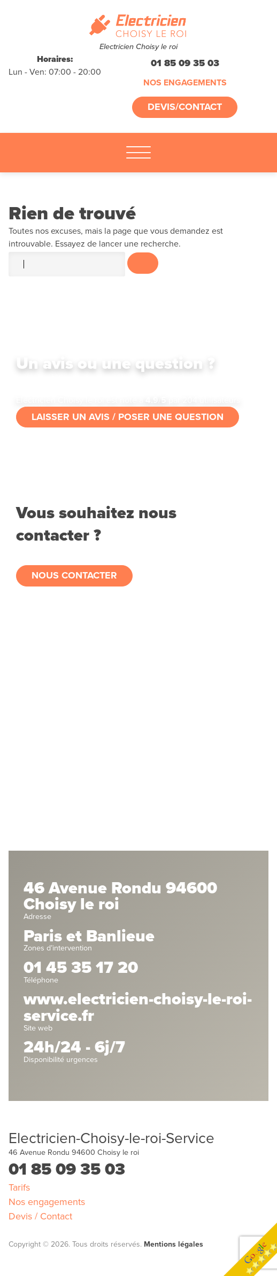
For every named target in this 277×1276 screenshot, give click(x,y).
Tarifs (19, 1187)
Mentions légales (173, 1244)
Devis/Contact (185, 107)
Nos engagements (185, 82)
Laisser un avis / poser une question (128, 417)
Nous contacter (74, 575)
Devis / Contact (40, 1216)
